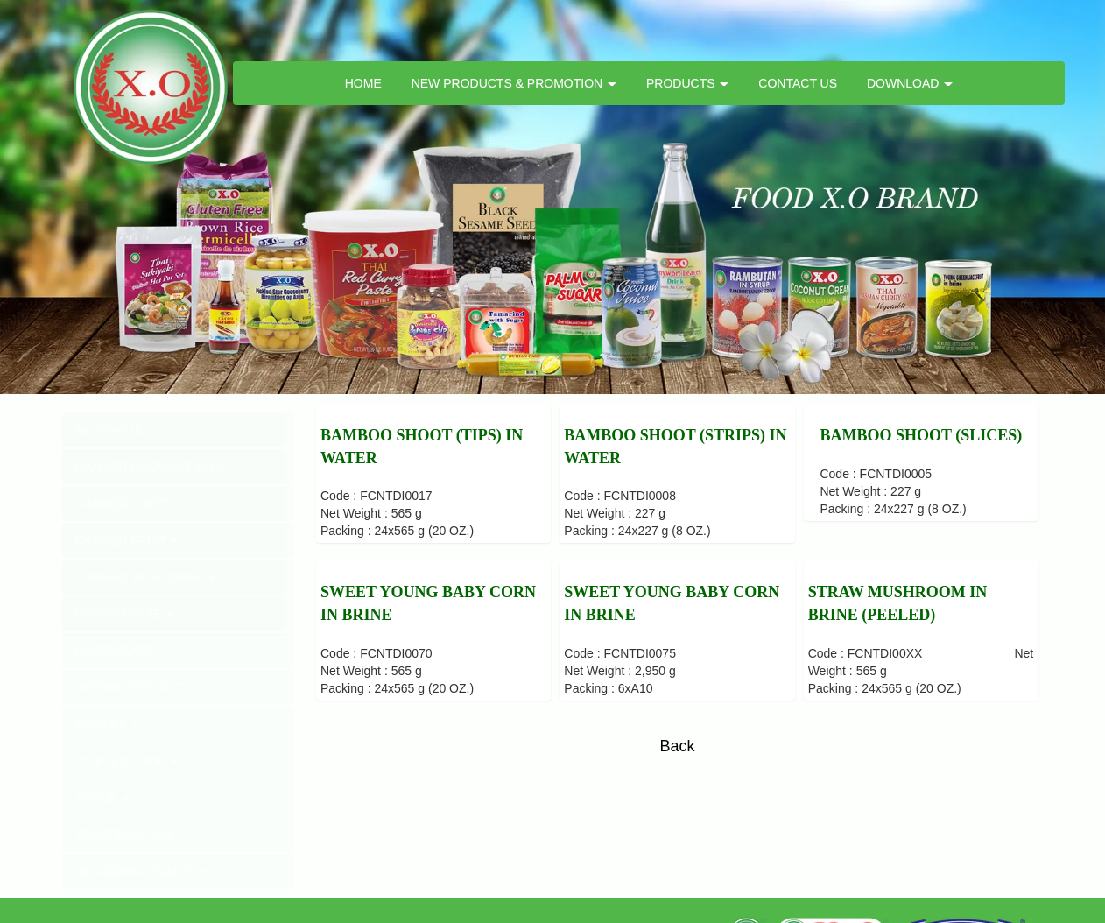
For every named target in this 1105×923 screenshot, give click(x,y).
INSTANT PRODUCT (133, 687)
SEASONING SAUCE (140, 871)
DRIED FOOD (120, 651)
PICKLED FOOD (127, 761)
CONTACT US (797, 83)
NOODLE (107, 724)
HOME (363, 83)
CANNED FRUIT (127, 540)
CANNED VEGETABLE (145, 577)
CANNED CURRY (124, 504)
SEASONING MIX (130, 835)
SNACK (102, 798)
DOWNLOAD (910, 83)
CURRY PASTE (124, 614)
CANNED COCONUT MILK (149, 467)
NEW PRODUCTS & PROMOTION (514, 83)
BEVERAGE (109, 430)
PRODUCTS (687, 83)
